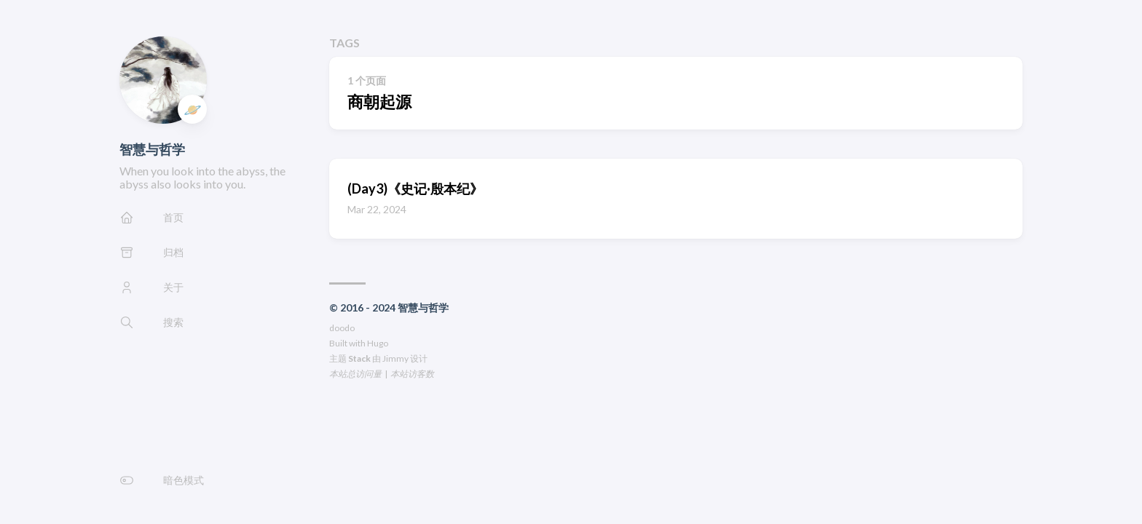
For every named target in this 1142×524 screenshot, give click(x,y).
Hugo (377, 343)
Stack (359, 358)
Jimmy (395, 358)
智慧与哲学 (152, 149)
